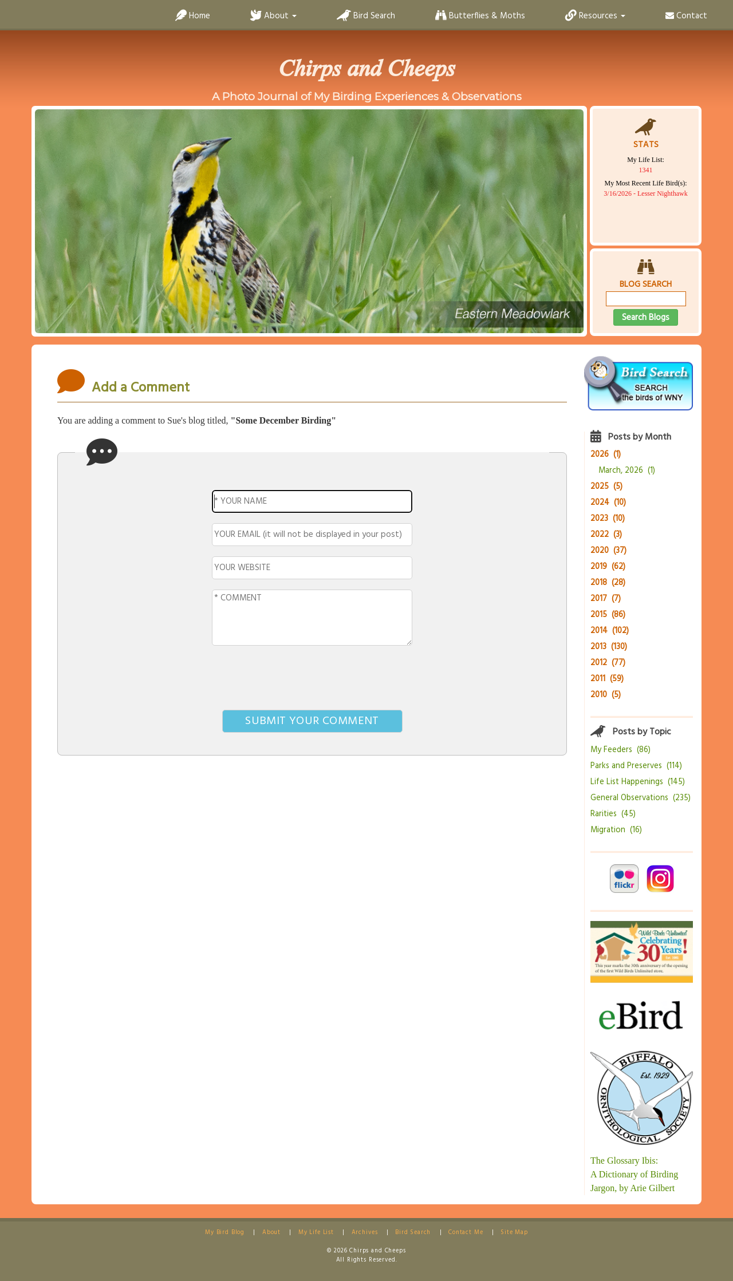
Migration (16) (616, 830)
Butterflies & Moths (480, 16)
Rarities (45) (613, 814)
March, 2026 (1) (626, 470)
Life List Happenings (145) (637, 782)
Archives (365, 1232)
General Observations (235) (640, 798)
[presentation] (312, 680)
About (271, 1232)
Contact (686, 16)
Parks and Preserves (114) (636, 766)
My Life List (316, 1232)
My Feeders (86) (620, 750)
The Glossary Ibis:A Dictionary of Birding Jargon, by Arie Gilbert (634, 1174)
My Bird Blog (225, 1232)
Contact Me (465, 1232)
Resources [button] (595, 16)
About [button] (273, 16)
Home (192, 16)
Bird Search (366, 16)
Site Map (514, 1232)
